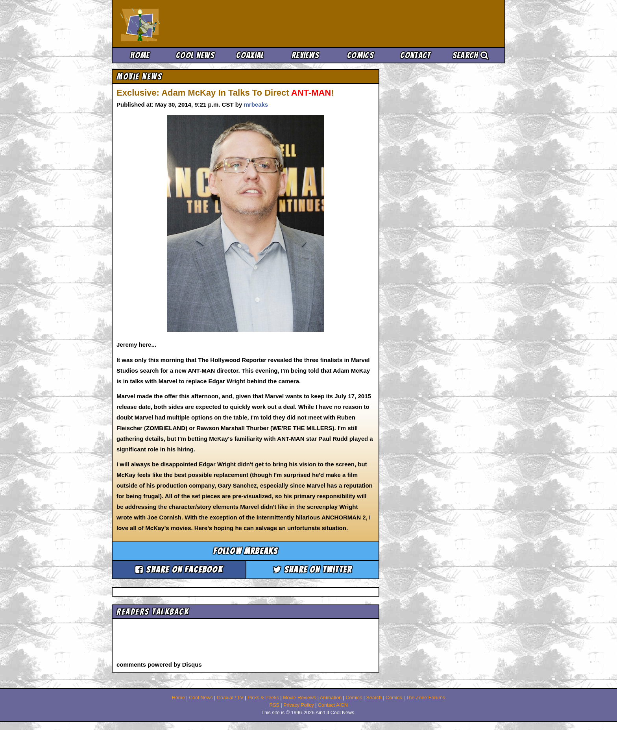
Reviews (305, 55)
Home (140, 55)
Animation (331, 697)
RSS (274, 705)
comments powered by (159, 664)
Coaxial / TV (230, 697)
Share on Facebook (179, 569)
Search (471, 55)
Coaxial (250, 55)
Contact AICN (333, 705)
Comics (360, 55)
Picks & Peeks (263, 697)
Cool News (195, 55)
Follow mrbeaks (245, 551)
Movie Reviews (299, 697)
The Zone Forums (425, 697)
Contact (415, 55)
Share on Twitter (312, 569)
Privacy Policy (298, 705)
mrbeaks (256, 104)
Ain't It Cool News (179, 23)
